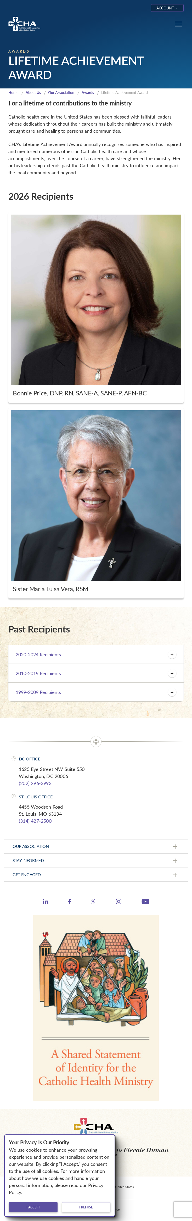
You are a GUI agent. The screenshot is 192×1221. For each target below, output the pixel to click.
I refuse (86, 1207)
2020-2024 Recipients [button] (96, 654)
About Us (33, 92)
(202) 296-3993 (35, 783)
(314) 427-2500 (35, 821)
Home (13, 92)
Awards (88, 92)
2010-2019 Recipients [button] (96, 673)
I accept (33, 1207)
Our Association (61, 92)
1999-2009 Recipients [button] (96, 692)
